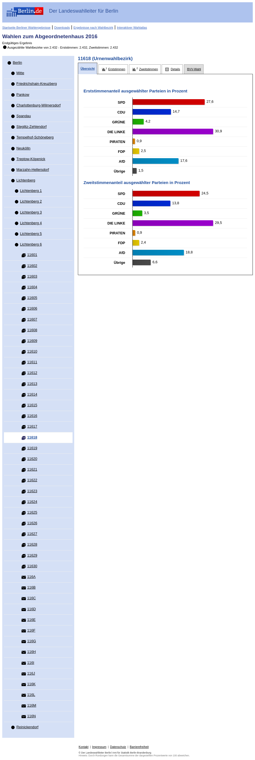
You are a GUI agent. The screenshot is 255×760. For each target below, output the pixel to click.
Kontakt (84, 746)
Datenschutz (118, 746)
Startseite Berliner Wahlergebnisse (26, 27)
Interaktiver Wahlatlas (132, 27)
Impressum (99, 746)
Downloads (62, 27)
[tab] (87, 68)
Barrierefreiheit (139, 746)
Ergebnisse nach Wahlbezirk (93, 27)
